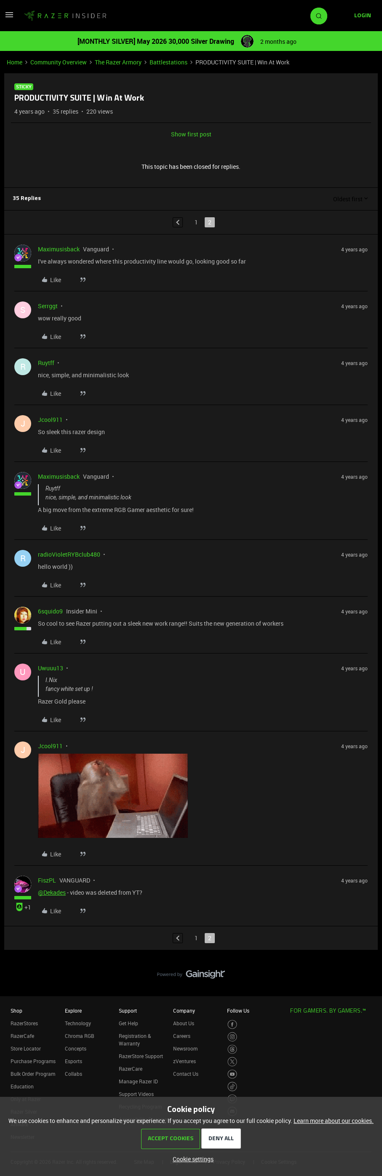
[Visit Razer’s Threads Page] (232, 1049)
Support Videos (136, 1094)
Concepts (75, 1048)
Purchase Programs (33, 1061)
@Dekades (52, 892)
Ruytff (46, 363)
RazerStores (24, 1023)
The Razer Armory (118, 62)
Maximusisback (59, 249)
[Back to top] (365, 965)
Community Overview (58, 62)
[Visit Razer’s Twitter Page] (232, 1061)
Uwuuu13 (50, 668)
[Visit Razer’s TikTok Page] (232, 1086)
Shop (16, 1010)
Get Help (128, 1023)
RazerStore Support (141, 1056)
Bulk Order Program (33, 1073)
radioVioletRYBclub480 (69, 554)
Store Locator (26, 1048)
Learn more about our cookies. (334, 1121)
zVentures (184, 1061)
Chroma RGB (79, 1035)
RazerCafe (22, 1035)
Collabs (73, 1073)
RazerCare (130, 1068)
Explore (73, 1010)
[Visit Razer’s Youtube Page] (232, 1074)
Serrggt (48, 306)
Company (184, 1010)
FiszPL (47, 880)
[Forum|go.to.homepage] (65, 16)
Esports (73, 1061)
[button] (9, 17)
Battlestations (168, 62)
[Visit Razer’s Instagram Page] (232, 1037)
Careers (181, 1035)
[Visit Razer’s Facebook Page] (232, 1024)
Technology (78, 1023)
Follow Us (238, 1010)
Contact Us (185, 1073)
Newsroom (185, 1048)
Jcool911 (50, 420)
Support (128, 1010)
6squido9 (50, 611)
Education (22, 1086)
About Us (183, 1023)
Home (14, 62)
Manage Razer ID (138, 1081)
